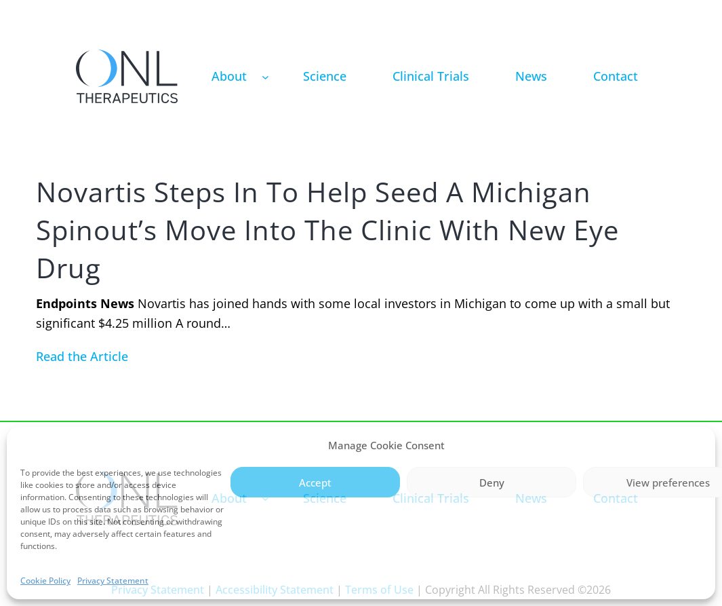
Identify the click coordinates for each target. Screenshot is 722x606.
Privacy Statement (112, 580)
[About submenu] (265, 76)
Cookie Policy (45, 580)
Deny (491, 482)
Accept (315, 482)
